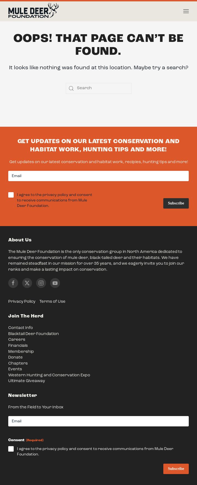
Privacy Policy (21, 302)
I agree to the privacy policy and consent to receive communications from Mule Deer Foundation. (54, 201)
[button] (186, 11)
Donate (15, 358)
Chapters (18, 364)
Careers (16, 340)
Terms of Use (52, 302)
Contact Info (20, 328)
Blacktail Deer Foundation (33, 334)
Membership (21, 352)
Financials (18, 346)
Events (15, 369)
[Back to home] (33, 11)
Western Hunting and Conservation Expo (49, 375)
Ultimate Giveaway (26, 381)
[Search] (99, 88)
